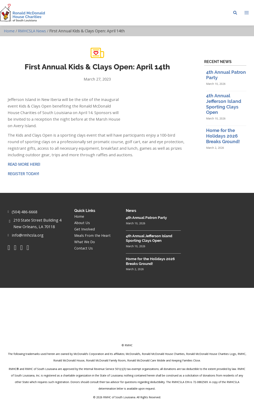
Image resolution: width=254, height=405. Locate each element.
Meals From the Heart (92, 235)
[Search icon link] (235, 14)
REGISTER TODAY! (24, 175)
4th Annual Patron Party (146, 217)
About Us (82, 222)
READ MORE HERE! (24, 165)
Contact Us (83, 248)
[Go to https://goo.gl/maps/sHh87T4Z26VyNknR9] (37, 224)
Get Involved (84, 229)
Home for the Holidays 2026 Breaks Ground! (223, 137)
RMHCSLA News (32, 32)
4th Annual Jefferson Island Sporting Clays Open (223, 105)
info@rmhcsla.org (28, 235)
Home (9, 32)
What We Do (84, 241)
